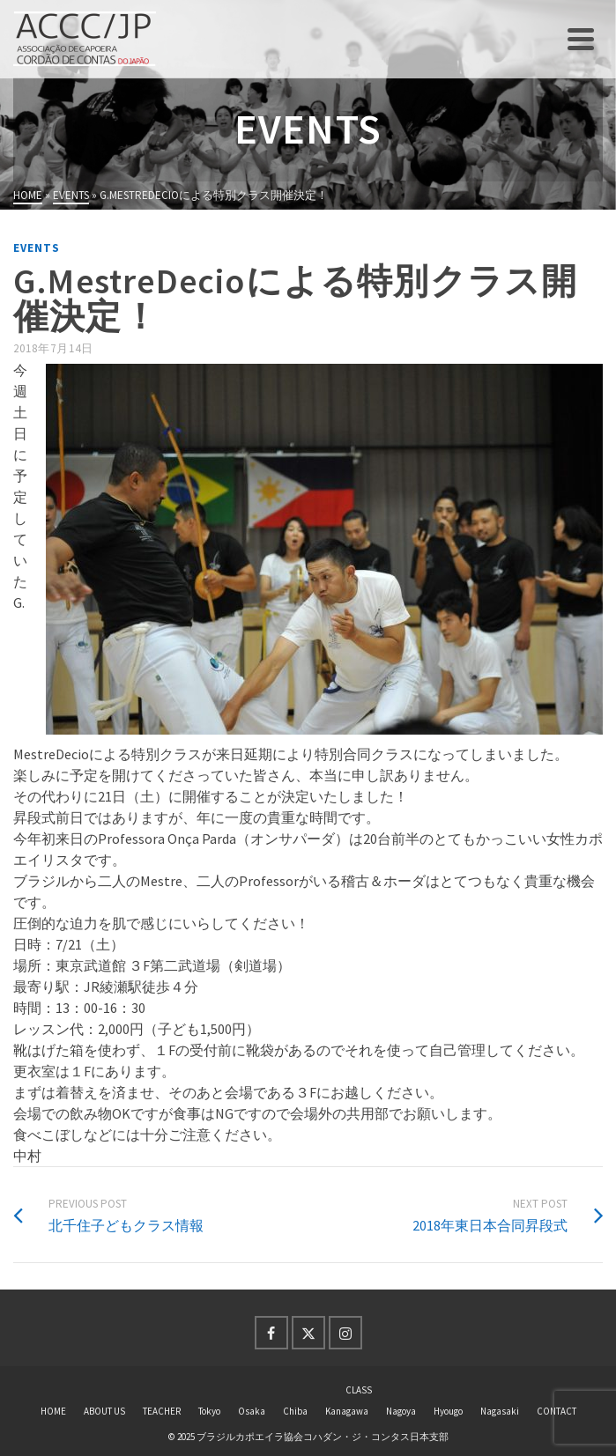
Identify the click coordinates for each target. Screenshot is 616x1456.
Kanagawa (346, 1411)
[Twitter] (308, 1332)
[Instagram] (345, 1332)
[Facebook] (271, 1332)
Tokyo (209, 1411)
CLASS (358, 1390)
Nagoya (401, 1411)
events (36, 247)
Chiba (295, 1411)
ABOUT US (104, 1411)
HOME (53, 1411)
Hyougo (448, 1411)
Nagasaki (499, 1411)
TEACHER (162, 1411)
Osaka (251, 1411)
